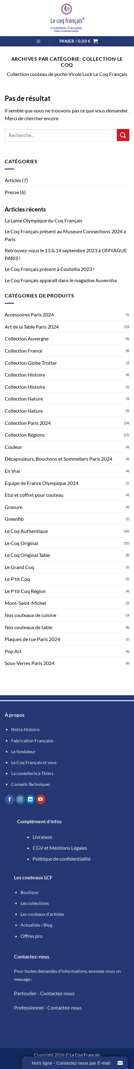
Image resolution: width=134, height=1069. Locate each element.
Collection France (23, 351)
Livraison (42, 837)
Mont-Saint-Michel (25, 603)
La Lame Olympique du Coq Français (43, 220)
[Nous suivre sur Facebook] (9, 799)
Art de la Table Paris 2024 (32, 327)
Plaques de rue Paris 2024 (32, 639)
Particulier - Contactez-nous (44, 993)
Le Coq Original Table (27, 555)
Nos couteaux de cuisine (30, 615)
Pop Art (13, 651)
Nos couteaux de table (28, 627)
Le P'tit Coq (17, 579)
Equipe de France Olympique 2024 (41, 483)
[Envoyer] (123, 135)
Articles (13, 180)
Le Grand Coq (19, 567)
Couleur (13, 447)
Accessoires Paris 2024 (29, 314)
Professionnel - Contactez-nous (48, 1007)
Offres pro (32, 936)
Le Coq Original (21, 543)
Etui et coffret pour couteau (34, 495)
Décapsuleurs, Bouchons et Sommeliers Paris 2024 (58, 459)
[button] (38, 41)
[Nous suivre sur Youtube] (40, 799)
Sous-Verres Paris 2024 (29, 663)
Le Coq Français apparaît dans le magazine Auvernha (61, 280)
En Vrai (12, 471)
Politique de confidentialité (61, 859)
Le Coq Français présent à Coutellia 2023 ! (50, 269)
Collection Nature (24, 398)
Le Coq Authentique (26, 531)
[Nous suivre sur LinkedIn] (30, 799)
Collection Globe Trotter (31, 363)
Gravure (13, 507)
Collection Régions (25, 435)
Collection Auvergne (27, 338)
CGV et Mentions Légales (60, 848)
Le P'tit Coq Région (25, 591)
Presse (12, 192)
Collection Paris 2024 (28, 423)
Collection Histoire (25, 375)
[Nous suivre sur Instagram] (20, 799)
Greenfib (14, 519)
